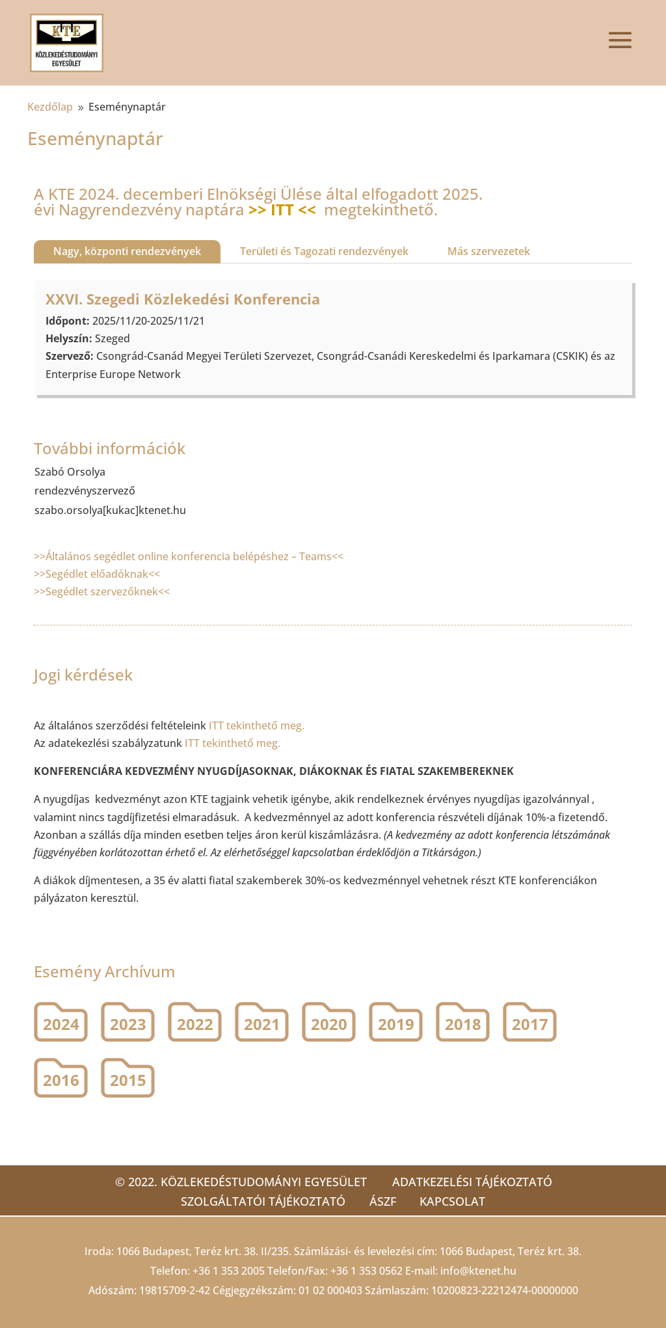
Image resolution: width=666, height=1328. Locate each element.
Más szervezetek (488, 251)
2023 (128, 1024)
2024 (61, 1024)
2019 (396, 1024)
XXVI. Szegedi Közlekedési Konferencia (183, 298)
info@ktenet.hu (478, 1271)
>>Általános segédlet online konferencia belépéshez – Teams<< (188, 556)
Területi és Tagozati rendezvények (324, 251)
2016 (61, 1080)
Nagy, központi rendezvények (127, 251)
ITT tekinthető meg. (258, 725)
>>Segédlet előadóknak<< (97, 574)
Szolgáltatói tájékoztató (261, 1201)
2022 (195, 1024)
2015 (128, 1080)
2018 (463, 1024)
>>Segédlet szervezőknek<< (102, 591)
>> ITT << (282, 209)
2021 (262, 1024)
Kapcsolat (455, 1201)
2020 (329, 1024)
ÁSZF (382, 1201)
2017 (530, 1024)
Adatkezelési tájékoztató (472, 1181)
